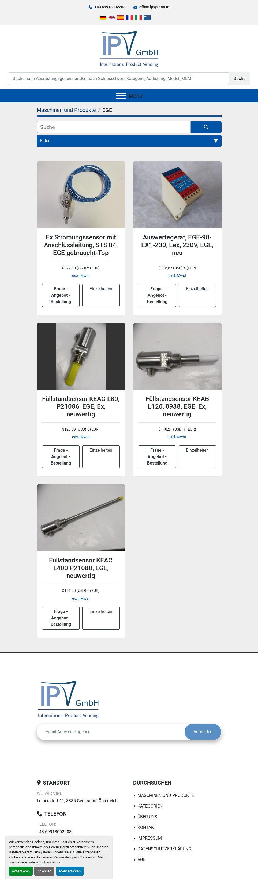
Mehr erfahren (70, 871)
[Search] (118, 78)
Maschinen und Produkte (165, 795)
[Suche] (114, 127)
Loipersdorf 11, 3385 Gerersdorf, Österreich (77, 800)
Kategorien (150, 806)
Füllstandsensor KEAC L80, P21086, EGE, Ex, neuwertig (80, 406)
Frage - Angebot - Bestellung (61, 295)
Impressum (149, 838)
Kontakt (146, 827)
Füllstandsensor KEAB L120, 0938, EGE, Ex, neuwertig (177, 406)
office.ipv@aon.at (154, 7)
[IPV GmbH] (68, 699)
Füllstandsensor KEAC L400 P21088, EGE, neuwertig (81, 568)
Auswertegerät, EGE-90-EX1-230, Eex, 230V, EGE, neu (177, 245)
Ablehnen (44, 871)
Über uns (147, 816)
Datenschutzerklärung (44, 862)
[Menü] (121, 95)
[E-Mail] (111, 732)
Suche (239, 78)
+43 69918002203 (110, 7)
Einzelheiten (100, 288)
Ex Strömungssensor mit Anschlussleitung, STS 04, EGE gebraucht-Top (81, 245)
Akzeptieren (21, 871)
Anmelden (202, 731)
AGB (141, 859)
